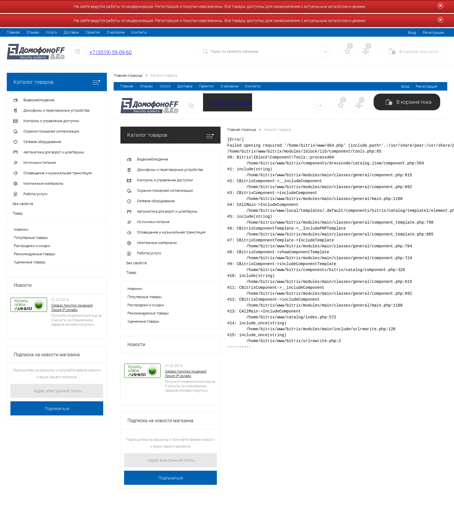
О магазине (116, 32)
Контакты (139, 32)
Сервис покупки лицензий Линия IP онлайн (72, 307)
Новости (23, 285)
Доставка (71, 32)
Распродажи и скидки (32, 246)
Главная (13, 32)
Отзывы (33, 32)
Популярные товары (31, 237)
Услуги (51, 32)
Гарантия (92, 32)
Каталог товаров (57, 82)
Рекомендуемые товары (34, 254)
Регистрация (433, 32)
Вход (412, 32)
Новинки (21, 229)
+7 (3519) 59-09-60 (110, 52)
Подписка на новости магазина (47, 354)
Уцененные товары (30, 262)
